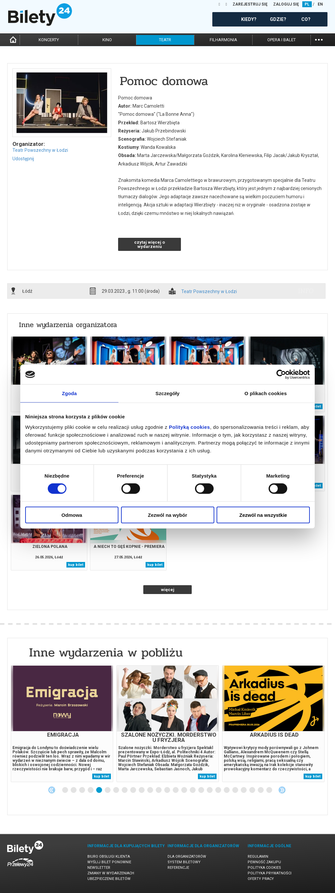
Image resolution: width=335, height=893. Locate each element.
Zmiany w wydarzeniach (110, 873)
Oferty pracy (261, 879)
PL (307, 4)
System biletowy (184, 862)
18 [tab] (210, 790)
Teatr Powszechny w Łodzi (40, 150)
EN (320, 4)
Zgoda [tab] (69, 393)
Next (282, 790)
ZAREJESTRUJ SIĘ (250, 4)
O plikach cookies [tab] (265, 393)
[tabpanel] (62, 723)
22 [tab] (244, 790)
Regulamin (258, 856)
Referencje (178, 868)
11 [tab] (150, 790)
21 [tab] (235, 790)
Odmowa (72, 514)
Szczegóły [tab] (167, 393)
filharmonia (223, 39)
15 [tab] (184, 790)
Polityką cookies (189, 426)
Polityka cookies (264, 868)
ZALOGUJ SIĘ (286, 4)
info (306, 290)
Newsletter (98, 868)
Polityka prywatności (269, 873)
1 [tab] (65, 790)
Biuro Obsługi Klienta (108, 856)
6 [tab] (108, 790)
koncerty (49, 39)
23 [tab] (252, 790)
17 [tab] (201, 790)
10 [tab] (142, 790)
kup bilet (75, 565)
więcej (167, 589)
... (318, 39)
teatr (165, 39)
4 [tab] (91, 790)
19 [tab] (218, 790)
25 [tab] (269, 790)
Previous (51, 790)
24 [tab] (261, 790)
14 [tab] (176, 790)
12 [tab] (159, 790)
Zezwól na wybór (167, 514)
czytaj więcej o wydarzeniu (149, 244)
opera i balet (281, 39)
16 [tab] (193, 790)
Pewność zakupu (264, 862)
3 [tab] (82, 790)
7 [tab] (116, 790)
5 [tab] (99, 790)
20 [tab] (227, 790)
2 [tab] (74, 790)
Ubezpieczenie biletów (109, 879)
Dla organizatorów (187, 856)
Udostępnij (23, 158)
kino (107, 39)
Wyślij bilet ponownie (109, 862)
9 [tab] (133, 790)
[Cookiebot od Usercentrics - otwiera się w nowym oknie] (281, 374)
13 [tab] (167, 790)
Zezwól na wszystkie (263, 514)
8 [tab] (125, 790)
